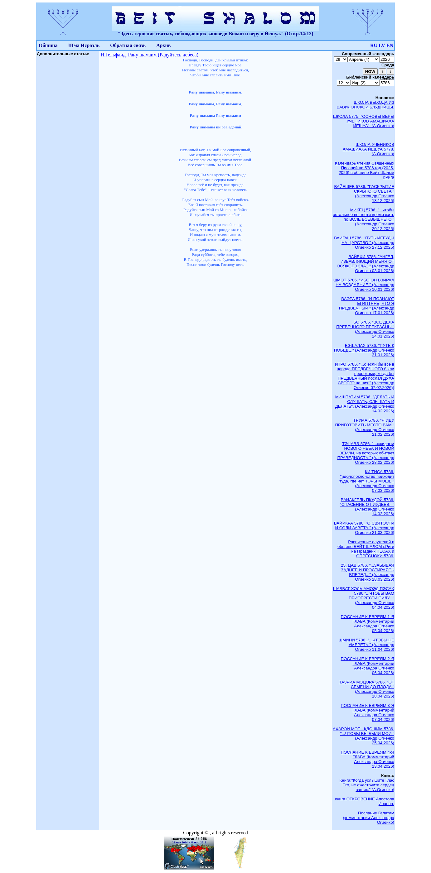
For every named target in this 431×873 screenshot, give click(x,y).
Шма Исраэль (83, 45)
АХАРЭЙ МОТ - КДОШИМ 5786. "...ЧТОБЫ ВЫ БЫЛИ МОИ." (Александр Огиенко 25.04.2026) (363, 736)
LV (382, 45)
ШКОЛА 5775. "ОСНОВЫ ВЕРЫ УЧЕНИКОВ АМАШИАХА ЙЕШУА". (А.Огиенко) (363, 121)
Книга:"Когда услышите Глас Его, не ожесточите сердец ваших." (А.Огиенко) (367, 785)
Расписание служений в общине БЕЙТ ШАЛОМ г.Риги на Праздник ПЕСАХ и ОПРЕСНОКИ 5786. (365, 549)
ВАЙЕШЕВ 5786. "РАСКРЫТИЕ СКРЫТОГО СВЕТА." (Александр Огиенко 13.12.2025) (364, 193)
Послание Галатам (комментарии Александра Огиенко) (368, 818)
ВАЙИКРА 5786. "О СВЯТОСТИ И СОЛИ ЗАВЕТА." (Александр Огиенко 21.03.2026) (364, 528)
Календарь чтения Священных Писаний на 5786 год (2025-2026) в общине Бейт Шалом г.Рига (364, 170)
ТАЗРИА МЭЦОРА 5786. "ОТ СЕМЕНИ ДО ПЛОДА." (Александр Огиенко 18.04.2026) (366, 689)
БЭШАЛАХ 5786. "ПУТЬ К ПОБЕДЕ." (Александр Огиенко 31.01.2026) (364, 350)
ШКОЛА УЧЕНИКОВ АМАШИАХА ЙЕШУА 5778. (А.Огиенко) (368, 149)
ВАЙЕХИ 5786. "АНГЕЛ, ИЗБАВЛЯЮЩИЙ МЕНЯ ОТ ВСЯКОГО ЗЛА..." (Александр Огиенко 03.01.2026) (365, 263)
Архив (163, 45)
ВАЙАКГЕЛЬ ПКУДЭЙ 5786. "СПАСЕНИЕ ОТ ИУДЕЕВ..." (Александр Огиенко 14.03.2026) (367, 506)
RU (373, 45)
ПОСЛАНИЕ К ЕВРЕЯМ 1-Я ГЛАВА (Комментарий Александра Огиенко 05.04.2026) (368, 623)
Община (48, 45)
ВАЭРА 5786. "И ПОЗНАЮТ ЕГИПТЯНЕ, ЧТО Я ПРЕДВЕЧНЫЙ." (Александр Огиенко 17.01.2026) (366, 305)
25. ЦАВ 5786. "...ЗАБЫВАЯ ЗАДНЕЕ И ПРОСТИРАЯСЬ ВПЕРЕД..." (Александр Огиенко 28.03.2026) (367, 572)
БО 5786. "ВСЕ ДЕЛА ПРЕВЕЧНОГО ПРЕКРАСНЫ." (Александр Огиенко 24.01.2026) (365, 329)
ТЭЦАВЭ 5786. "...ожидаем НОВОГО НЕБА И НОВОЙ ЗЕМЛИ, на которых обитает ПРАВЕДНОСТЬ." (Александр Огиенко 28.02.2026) (365, 453)
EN (389, 45)
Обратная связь (128, 45)
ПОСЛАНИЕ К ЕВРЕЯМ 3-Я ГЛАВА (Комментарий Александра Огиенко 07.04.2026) (368, 712)
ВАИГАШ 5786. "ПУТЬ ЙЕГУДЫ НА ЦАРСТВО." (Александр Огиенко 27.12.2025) (364, 243)
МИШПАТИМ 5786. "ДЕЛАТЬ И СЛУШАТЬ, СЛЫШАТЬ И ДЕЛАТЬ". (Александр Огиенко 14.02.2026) (364, 404)
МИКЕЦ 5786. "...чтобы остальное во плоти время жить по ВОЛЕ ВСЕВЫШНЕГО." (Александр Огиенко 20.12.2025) (363, 219)
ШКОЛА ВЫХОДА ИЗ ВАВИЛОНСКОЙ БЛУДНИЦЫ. (365, 104)
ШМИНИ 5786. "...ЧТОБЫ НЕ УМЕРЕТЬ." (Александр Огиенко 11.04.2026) (366, 645)
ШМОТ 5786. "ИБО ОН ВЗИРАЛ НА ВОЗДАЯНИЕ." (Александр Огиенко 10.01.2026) (363, 285)
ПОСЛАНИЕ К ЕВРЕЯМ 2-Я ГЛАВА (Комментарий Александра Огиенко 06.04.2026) (368, 665)
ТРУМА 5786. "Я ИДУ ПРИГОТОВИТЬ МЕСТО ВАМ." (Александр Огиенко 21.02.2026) (364, 427)
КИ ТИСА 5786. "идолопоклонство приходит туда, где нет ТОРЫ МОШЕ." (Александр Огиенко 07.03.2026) (366, 481)
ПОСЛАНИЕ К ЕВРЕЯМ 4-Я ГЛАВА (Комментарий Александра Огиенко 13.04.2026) (368, 759)
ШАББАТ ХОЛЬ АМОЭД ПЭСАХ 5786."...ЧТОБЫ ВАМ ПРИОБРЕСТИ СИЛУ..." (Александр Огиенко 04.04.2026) (363, 598)
